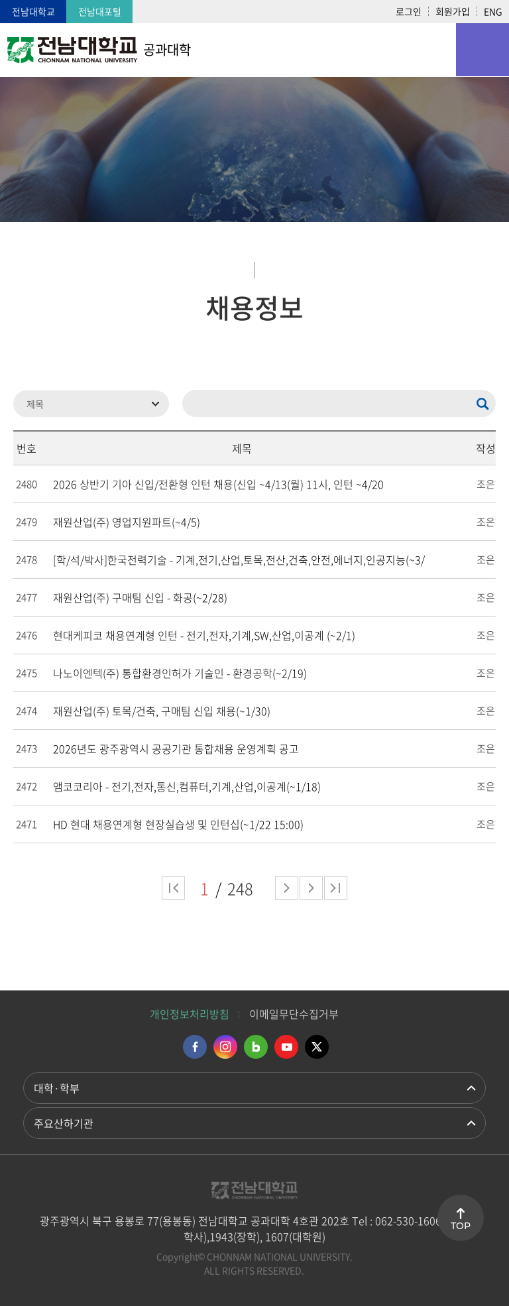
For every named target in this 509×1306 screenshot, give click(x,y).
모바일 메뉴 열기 (482, 49)
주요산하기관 (63, 1123)
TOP (461, 1226)
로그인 (409, 11)
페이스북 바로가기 (195, 1047)
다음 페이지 (286, 888)
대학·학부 (57, 1088)
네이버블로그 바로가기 (256, 1047)
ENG (493, 11)
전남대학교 (33, 11)
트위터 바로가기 (317, 1047)
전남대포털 (99, 11)
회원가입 (452, 11)
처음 (173, 888)
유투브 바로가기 (286, 1047)
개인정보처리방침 (189, 1014)
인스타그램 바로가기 (225, 1047)
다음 (311, 888)
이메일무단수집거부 (294, 1014)
